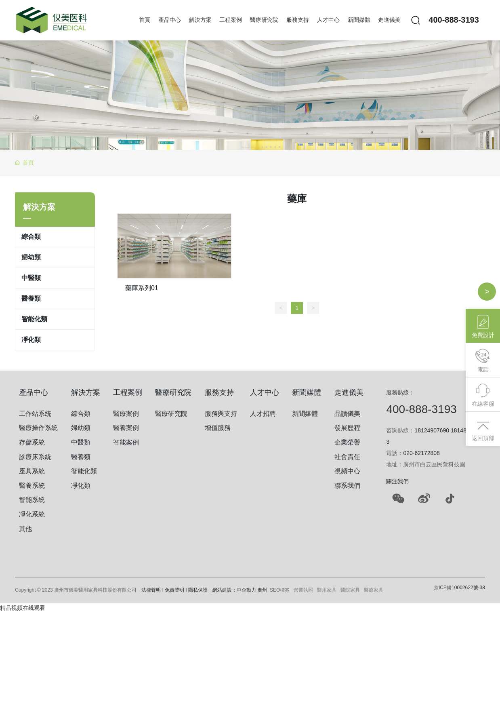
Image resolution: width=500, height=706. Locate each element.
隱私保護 (198, 590)
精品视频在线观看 (22, 608)
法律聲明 (151, 590)
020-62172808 (421, 453)
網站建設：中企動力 (234, 590)
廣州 (262, 590)
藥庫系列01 (141, 288)
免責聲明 (174, 590)
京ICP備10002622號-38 (459, 587)
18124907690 (431, 430)
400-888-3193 (454, 19)
